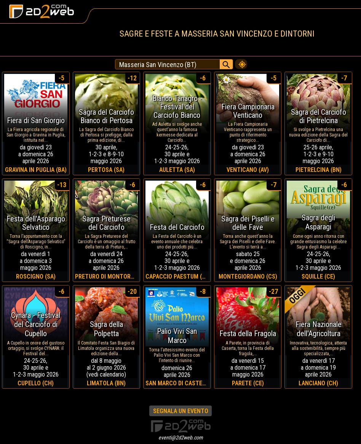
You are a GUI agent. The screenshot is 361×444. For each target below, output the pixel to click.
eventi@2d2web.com (180, 437)
